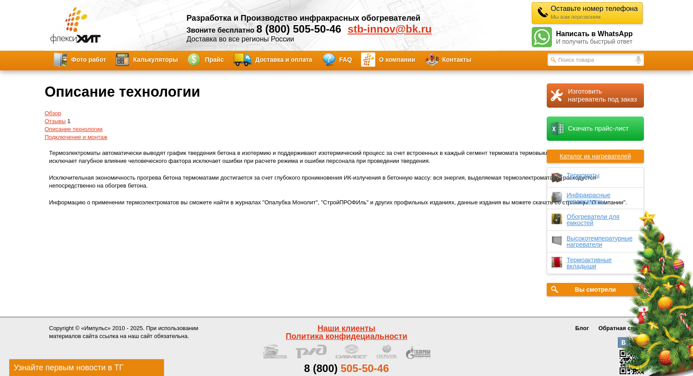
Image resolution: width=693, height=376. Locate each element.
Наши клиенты (347, 328)
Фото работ (88, 59)
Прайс (214, 59)
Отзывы (55, 121)
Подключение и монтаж (76, 137)
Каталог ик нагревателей (595, 156)
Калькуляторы (155, 59)
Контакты (457, 59)
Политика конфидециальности (346, 336)
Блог (582, 328)
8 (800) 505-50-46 (298, 29)
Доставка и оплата (283, 59)
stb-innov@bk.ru (390, 29)
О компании (397, 59)
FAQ (345, 59)
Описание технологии (74, 129)
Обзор (53, 113)
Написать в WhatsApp (600, 37)
